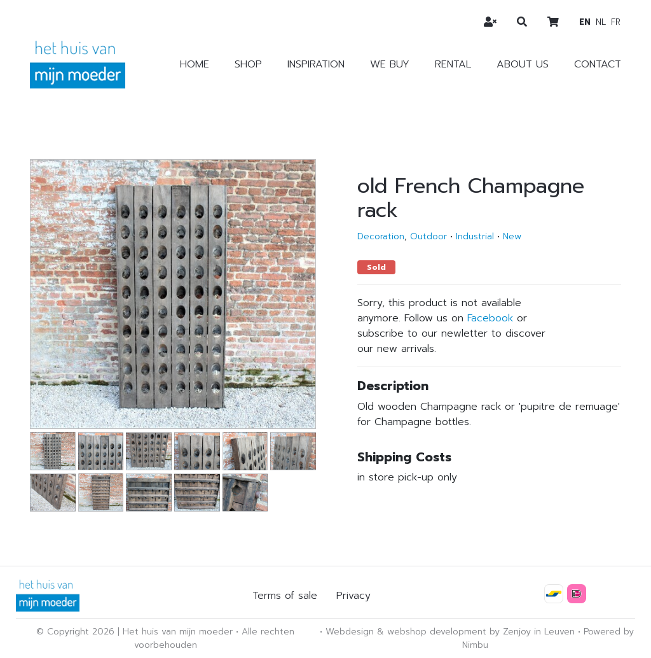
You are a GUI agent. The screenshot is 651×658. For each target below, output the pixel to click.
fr (615, 22)
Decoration (380, 236)
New (512, 236)
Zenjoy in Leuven (539, 631)
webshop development (436, 631)
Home (194, 64)
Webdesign (350, 631)
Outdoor (428, 236)
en (585, 22)
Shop (248, 64)
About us (523, 64)
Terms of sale (284, 595)
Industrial (475, 236)
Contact (597, 64)
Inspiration (316, 64)
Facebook (490, 318)
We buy (389, 64)
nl (601, 22)
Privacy (353, 595)
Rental (453, 64)
